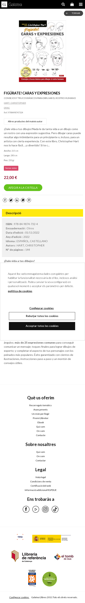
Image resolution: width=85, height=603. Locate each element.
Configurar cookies (19, 597)
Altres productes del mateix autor (25, 121)
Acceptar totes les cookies (42, 325)
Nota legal (41, 477)
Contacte (40, 435)
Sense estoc (11, 168)
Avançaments (40, 409)
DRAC (7, 108)
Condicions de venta (40, 481)
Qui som (40, 426)
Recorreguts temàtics (40, 405)
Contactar (41, 460)
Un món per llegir (40, 413)
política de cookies (20, 291)
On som (41, 430)
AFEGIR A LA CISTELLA (23, 187)
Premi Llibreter (40, 418)
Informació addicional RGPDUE (41, 490)
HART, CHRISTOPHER (15, 103)
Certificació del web (41, 485)
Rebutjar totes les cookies (42, 316)
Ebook (40, 422)
